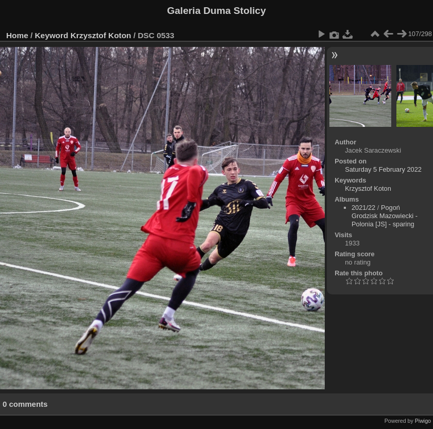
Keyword (52, 35)
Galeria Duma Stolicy (216, 10)
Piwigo (423, 421)
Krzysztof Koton (101, 35)
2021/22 (363, 207)
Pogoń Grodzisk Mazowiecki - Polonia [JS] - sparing (385, 216)
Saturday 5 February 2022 (383, 169)
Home (17, 35)
